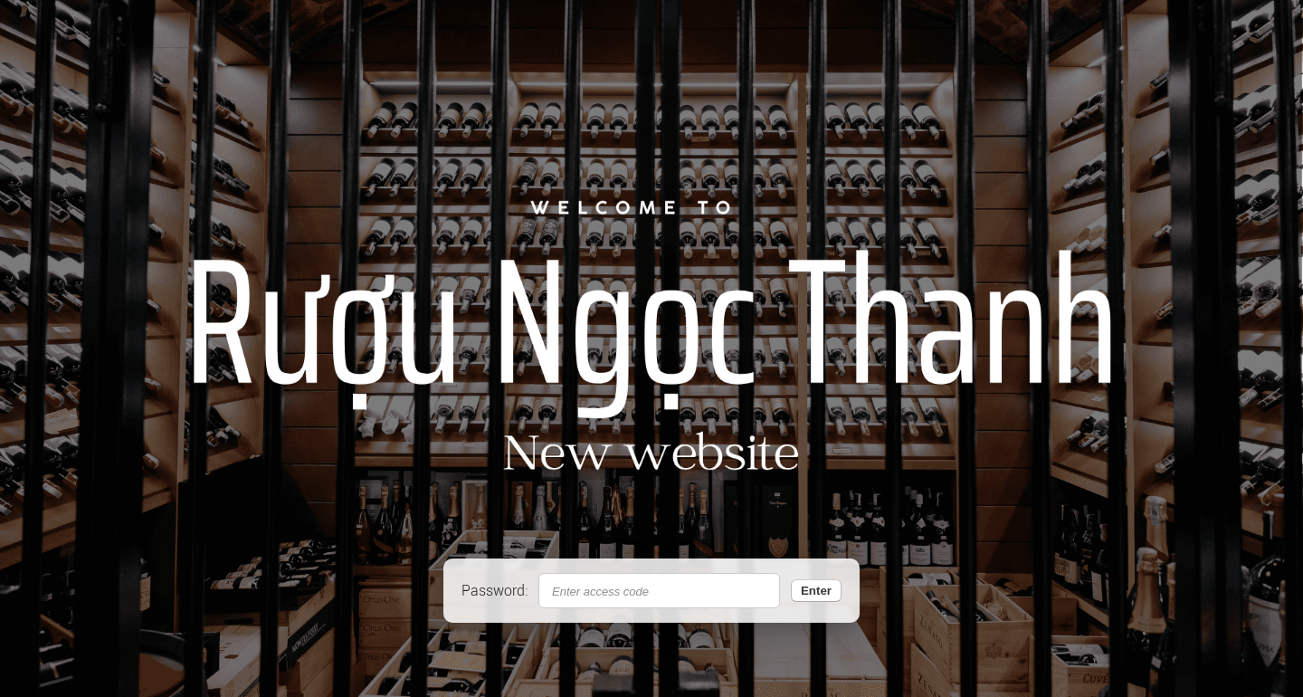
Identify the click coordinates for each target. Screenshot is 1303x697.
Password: (494, 590)
